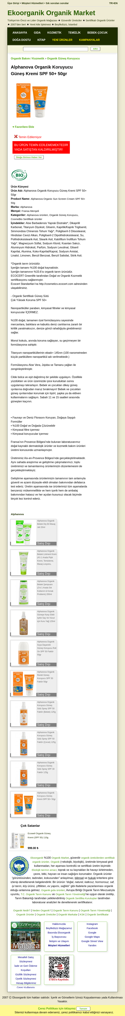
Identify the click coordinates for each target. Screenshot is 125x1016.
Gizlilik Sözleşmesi (25, 974)
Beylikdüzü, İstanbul (66, 24)
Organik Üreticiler (46, 914)
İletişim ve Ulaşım (59, 941)
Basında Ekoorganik (59, 932)
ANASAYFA (19, 32)
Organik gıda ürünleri (53, 890)
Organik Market (60, 857)
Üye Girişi (13, 3)
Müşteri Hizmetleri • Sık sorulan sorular (45, 3)
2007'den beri (18, 24)
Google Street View (92, 941)
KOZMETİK (54, 32)
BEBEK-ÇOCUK (97, 32)
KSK (82, 914)
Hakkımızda (59, 923)
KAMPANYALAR (89, 39)
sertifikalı (110, 857)
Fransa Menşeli (30, 211)
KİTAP (41, 39)
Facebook (92, 928)
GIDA (37, 32)
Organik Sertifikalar (98, 914)
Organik (55, 861)
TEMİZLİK (74, 32)
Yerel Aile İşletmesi (40, 24)
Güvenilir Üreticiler (71, 20)
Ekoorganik (37, 857)
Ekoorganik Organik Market (51, 13)
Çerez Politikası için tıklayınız (57, 1008)
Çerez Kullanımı (26, 987)
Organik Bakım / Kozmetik (27, 58)
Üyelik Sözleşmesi (26, 978)
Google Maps (92, 936)
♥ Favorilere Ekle (23, 126)
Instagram (92, 923)
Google (92, 932)
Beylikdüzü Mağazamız (59, 928)
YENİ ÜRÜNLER (62, 39)
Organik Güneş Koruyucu (63, 58)
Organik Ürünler (25, 914)
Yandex (92, 945)
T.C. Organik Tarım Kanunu (36, 894)
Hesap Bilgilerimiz (26, 983)
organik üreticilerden (92, 857)
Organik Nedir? (21, 910)
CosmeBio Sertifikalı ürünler (26, 219)
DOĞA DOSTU (21, 39)
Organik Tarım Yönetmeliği (70, 894)
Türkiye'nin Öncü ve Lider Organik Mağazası (32, 20)
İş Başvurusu (59, 936)
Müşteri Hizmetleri (59, 945)
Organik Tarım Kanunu (65, 910)
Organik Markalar (68, 914)
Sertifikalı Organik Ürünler (100, 20)
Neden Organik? (41, 910)
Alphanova (26, 206)
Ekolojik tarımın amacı (44, 869)
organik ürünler (40, 861)
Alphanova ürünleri (37, 215)
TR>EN (113, 3)
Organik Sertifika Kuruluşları (81, 898)
